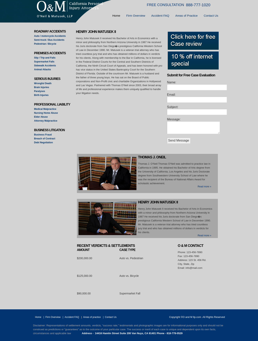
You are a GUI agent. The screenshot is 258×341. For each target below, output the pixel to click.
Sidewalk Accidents (45, 65)
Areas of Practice (186, 15)
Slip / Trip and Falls (44, 57)
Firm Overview (135, 15)
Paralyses (39, 91)
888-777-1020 (198, 5)
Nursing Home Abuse (46, 113)
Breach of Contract (44, 138)
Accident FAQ (160, 15)
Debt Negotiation (43, 142)
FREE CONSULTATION (165, 5)
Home (116, 15)
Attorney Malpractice (45, 120)
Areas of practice (92, 317)
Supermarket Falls (44, 61)
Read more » (204, 186)
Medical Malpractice (45, 109)
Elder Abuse (41, 116)
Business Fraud (43, 134)
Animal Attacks (42, 69)
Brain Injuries (41, 87)
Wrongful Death (42, 83)
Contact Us (211, 15)
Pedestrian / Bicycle (45, 43)
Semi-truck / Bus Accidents (49, 40)
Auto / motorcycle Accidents (50, 36)
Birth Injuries (41, 95)
